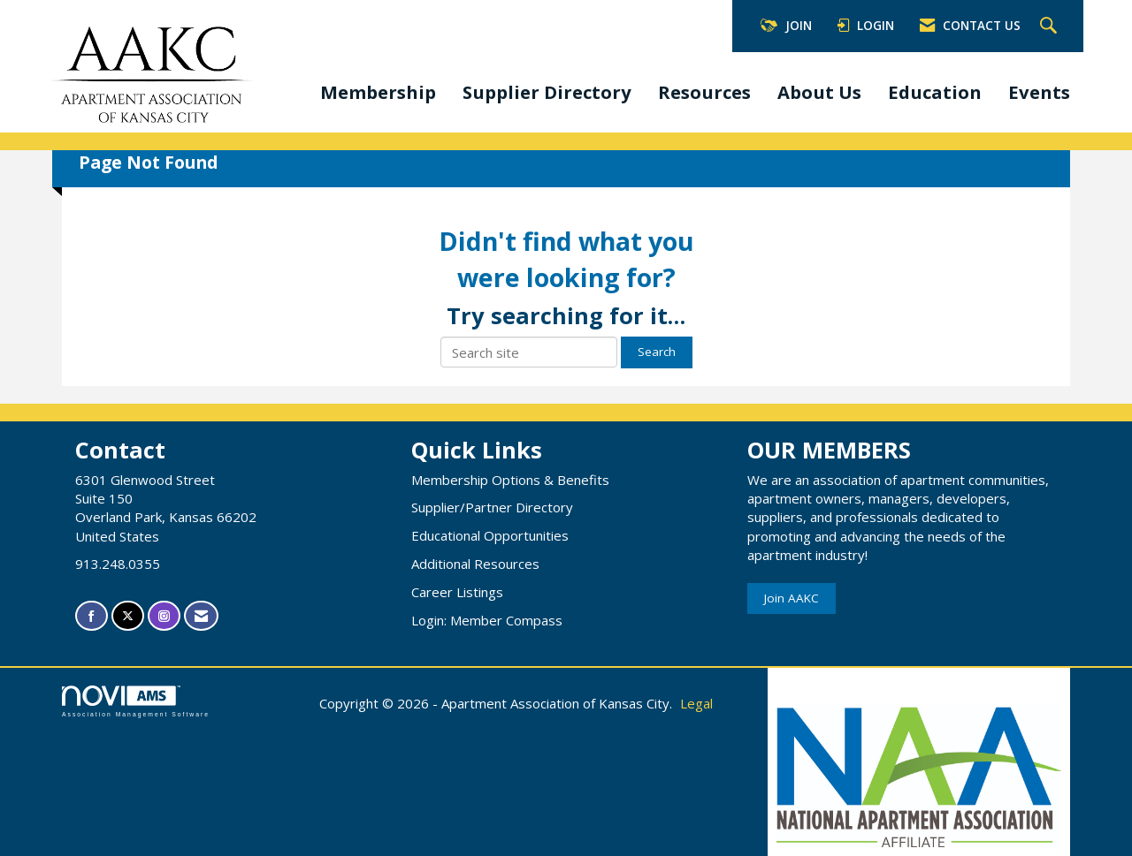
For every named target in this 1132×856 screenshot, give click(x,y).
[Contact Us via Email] (201, 616)
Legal (696, 703)
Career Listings (457, 592)
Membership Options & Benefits (510, 480)
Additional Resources (475, 563)
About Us (819, 92)
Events (1039, 92)
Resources (704, 92)
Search (657, 352)
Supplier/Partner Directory (492, 507)
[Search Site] (1050, 26)
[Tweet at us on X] (127, 616)
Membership (378, 92)
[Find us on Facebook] (91, 616)
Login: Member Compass (486, 620)
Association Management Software (136, 701)
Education (935, 92)
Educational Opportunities (490, 535)
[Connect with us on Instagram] (164, 616)
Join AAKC (791, 598)
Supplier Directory (547, 92)
